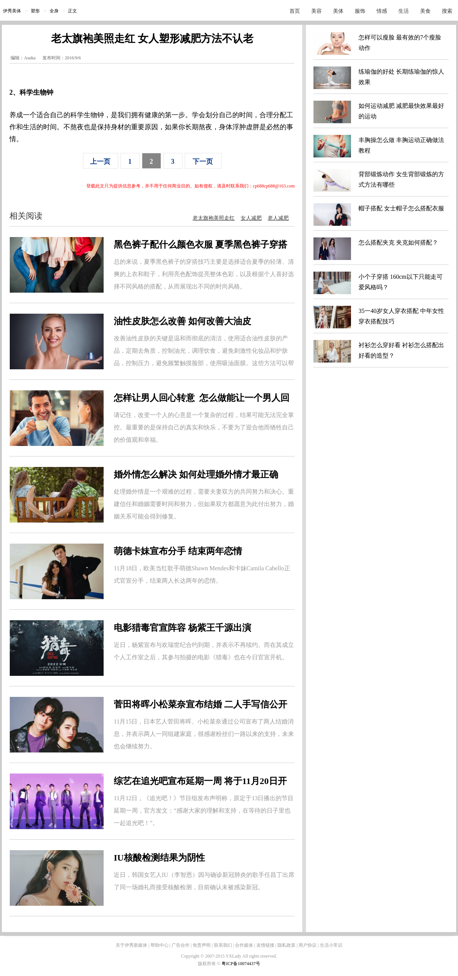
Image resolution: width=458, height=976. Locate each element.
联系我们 (223, 945)
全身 (54, 11)
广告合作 (181, 945)
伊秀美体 (12, 11)
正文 (72, 11)
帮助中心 (160, 945)
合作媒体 (244, 945)
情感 (382, 11)
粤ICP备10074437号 (240, 963)
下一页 (203, 161)
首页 (294, 11)
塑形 (35, 11)
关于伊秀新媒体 (131, 945)
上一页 (100, 161)
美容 (316, 11)
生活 (403, 11)
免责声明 (202, 945)
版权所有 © (209, 963)
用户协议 (307, 945)
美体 (338, 11)
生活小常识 (331, 945)
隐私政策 (286, 945)
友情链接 (265, 945)
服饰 (360, 11)
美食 (425, 11)
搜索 (447, 11)
